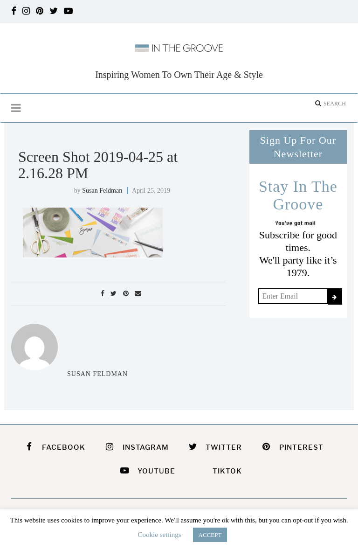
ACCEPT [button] (210, 534)
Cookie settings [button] (159, 534)
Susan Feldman (102, 190)
